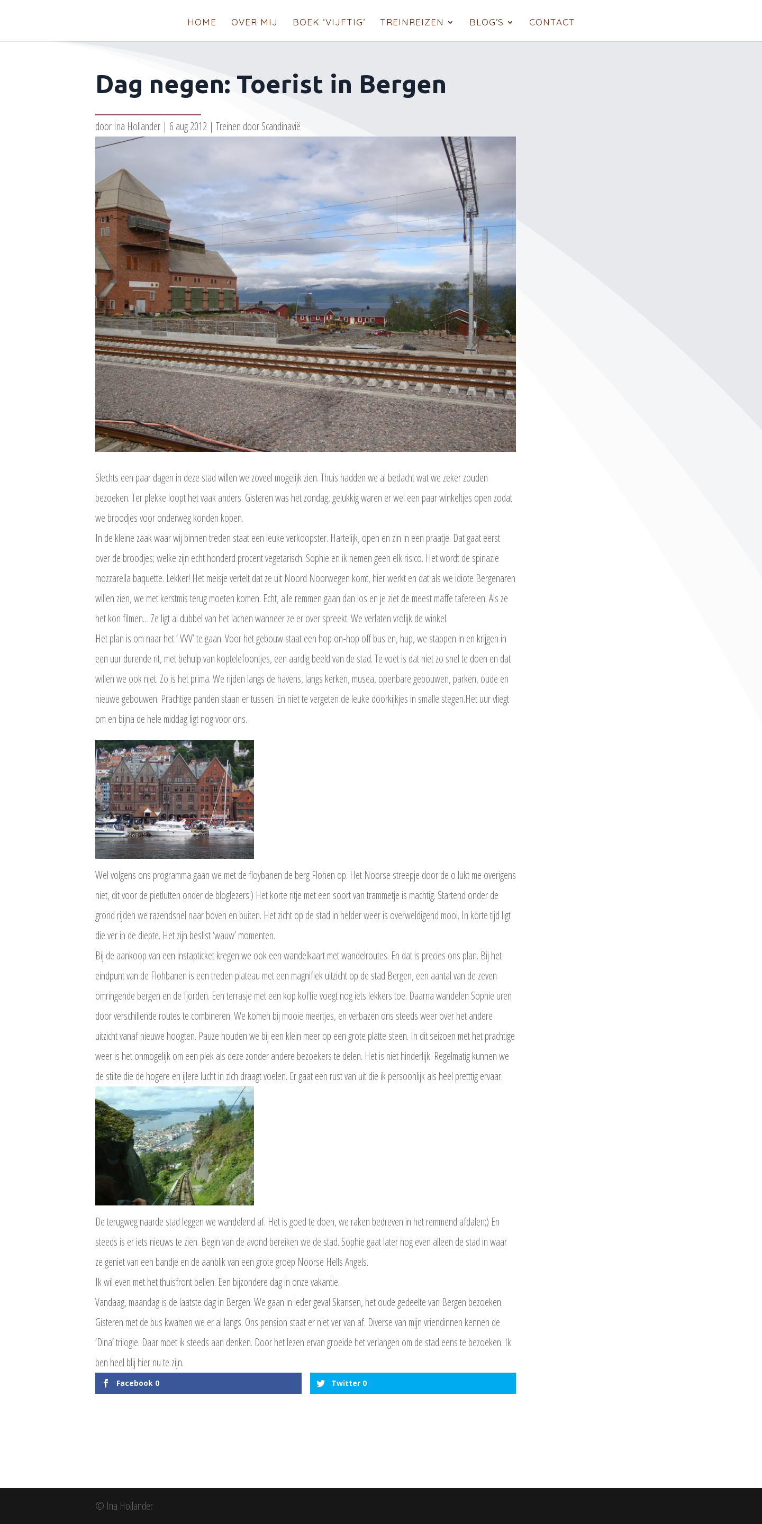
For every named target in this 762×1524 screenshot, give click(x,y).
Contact (552, 23)
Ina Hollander (137, 126)
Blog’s (486, 23)
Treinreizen (412, 23)
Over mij (254, 23)
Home (201, 23)
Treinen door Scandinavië (258, 126)
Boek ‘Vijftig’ (329, 23)
